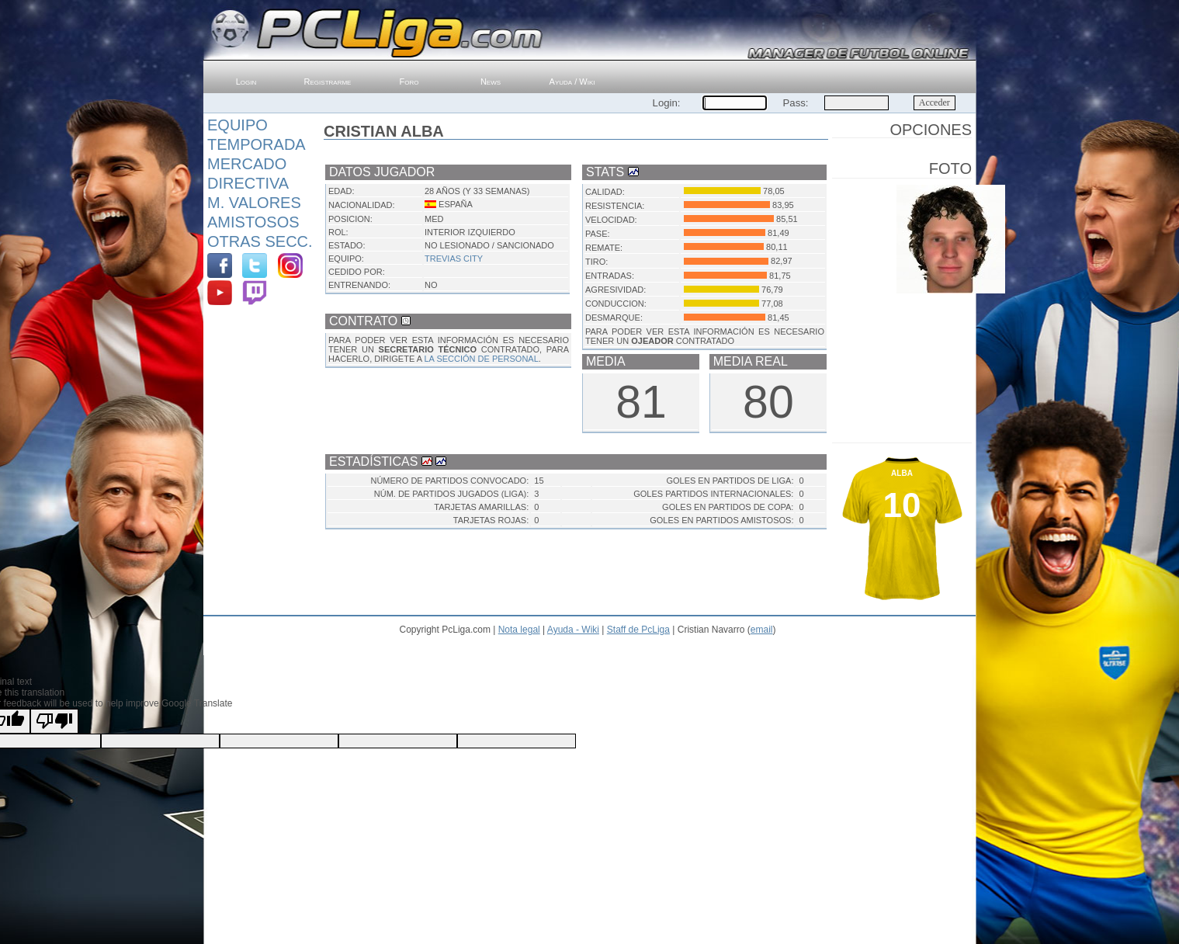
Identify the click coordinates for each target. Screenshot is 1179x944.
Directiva (248, 183)
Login (246, 81)
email (762, 629)
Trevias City (454, 258)
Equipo (237, 125)
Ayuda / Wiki (572, 81)
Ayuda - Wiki (573, 629)
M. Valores (254, 202)
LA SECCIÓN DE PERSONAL (481, 358)
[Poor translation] (54, 721)
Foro (409, 81)
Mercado (246, 163)
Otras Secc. (260, 241)
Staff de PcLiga (638, 629)
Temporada (256, 144)
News (490, 81)
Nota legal (519, 629)
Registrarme (328, 81)
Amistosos (253, 222)
